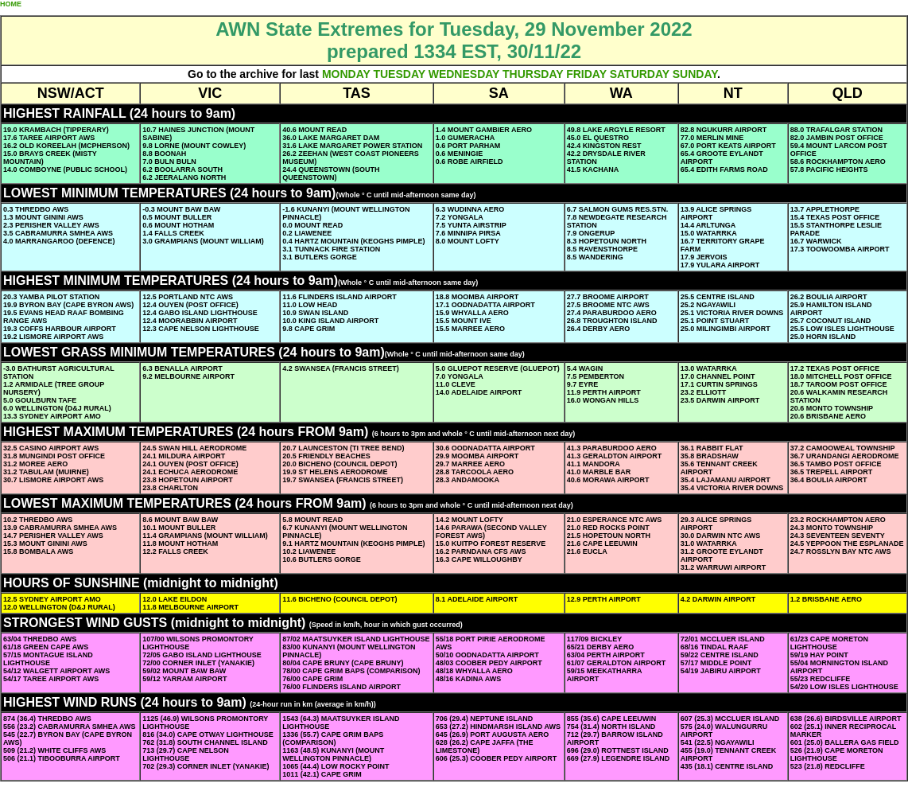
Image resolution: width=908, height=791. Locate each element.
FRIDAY (586, 74)
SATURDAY (639, 74)
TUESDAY (399, 74)
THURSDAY (533, 74)
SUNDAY (695, 74)
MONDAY (346, 74)
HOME (10, 4)
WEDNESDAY (464, 74)
